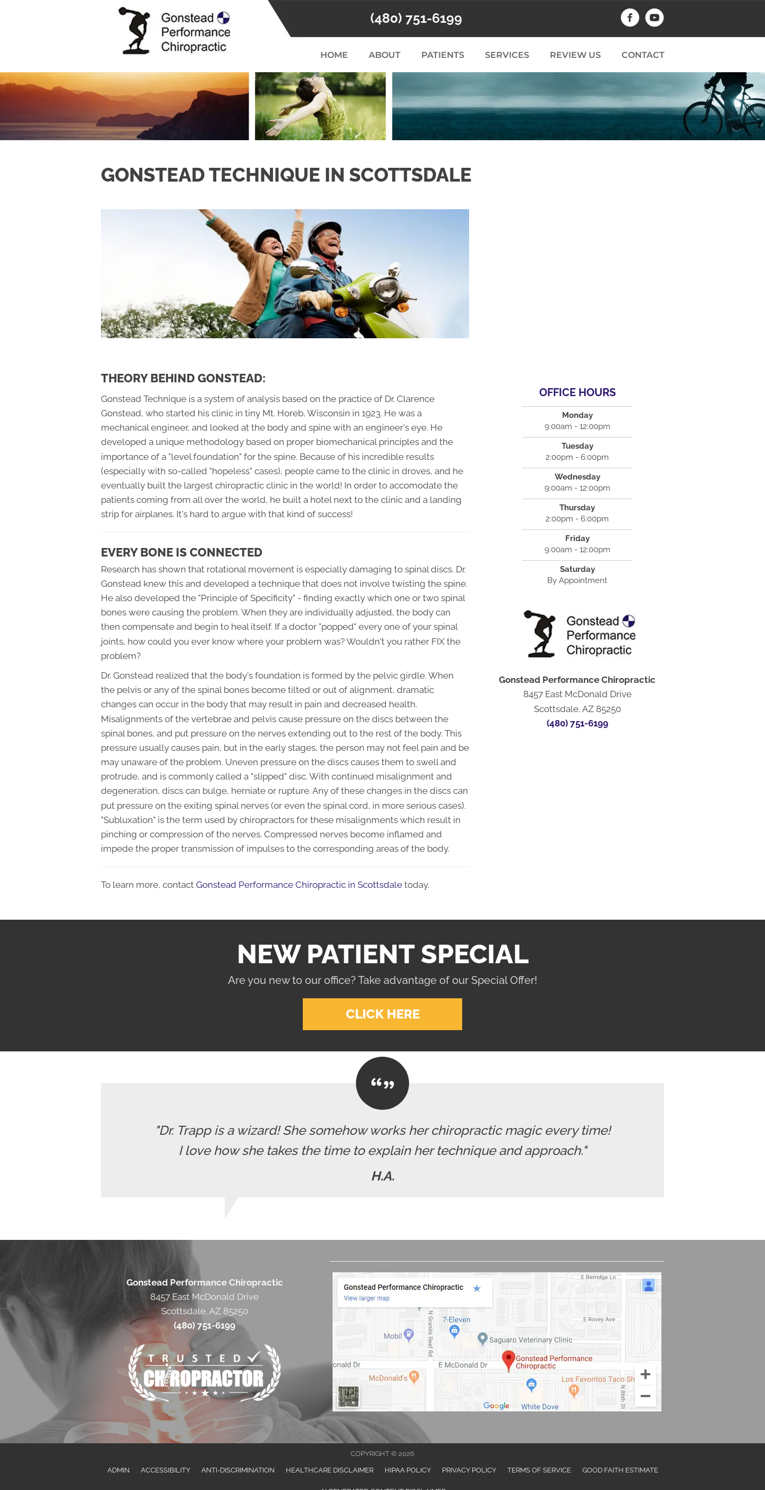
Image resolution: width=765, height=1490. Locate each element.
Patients (442, 55)
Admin (118, 1470)
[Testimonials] (382, 1140)
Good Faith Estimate (620, 1470)
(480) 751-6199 (416, 18)
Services (507, 55)
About (385, 55)
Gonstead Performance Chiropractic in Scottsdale (299, 884)
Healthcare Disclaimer (329, 1470)
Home (334, 55)
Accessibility (165, 1470)
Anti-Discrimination (238, 1470)
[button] (382, 1014)
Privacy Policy (469, 1470)
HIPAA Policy (408, 1470)
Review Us (575, 55)
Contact (643, 55)
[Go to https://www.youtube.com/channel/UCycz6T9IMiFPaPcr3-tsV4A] (654, 19)
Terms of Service (539, 1470)
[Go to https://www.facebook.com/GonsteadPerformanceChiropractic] (630, 19)
